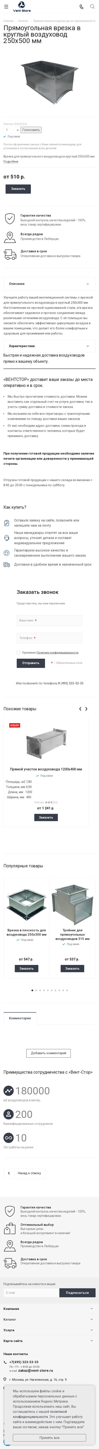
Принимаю (50, 652)
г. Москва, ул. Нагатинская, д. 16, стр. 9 (38, 1380)
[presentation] (80, 708)
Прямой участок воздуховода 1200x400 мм (46, 769)
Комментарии (20, 1018)
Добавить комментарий (48, 1053)
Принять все (49, 1438)
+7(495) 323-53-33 (23, 1362)
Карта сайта (12, 1341)
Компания (11, 1309)
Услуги (8, 1330)
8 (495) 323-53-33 (70, 683)
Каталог (9, 1319)
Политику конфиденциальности (57, 652)
